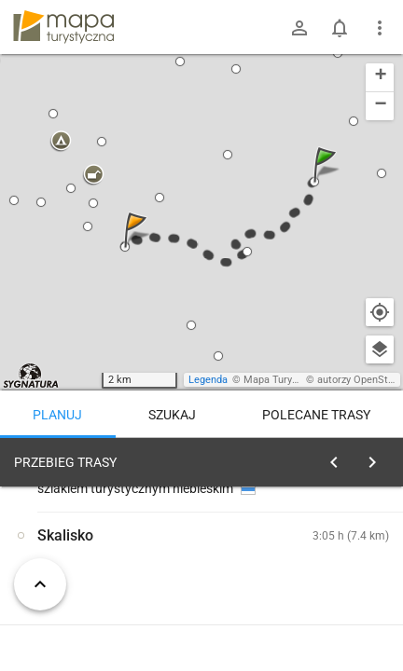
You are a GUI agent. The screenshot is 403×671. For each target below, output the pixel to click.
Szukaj (172, 414)
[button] (327, 183)
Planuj (57, 414)
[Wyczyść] (373, 457)
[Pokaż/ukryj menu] (380, 28)
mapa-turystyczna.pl (63, 27)
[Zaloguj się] (299, 28)
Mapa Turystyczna (285, 380)
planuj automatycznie (329, 578)
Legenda (208, 380)
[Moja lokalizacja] (380, 312)
